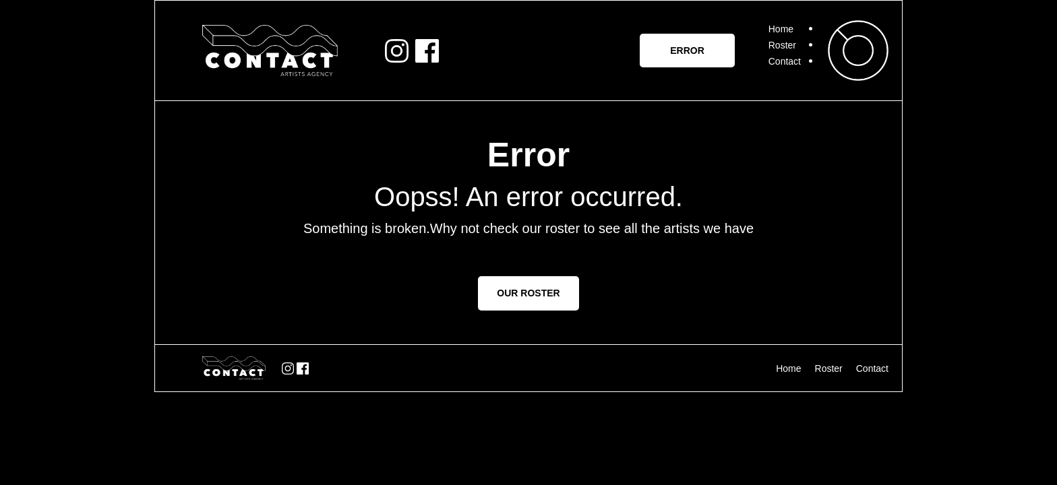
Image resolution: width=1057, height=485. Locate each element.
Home (780, 29)
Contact (784, 61)
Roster (782, 45)
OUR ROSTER (528, 293)
